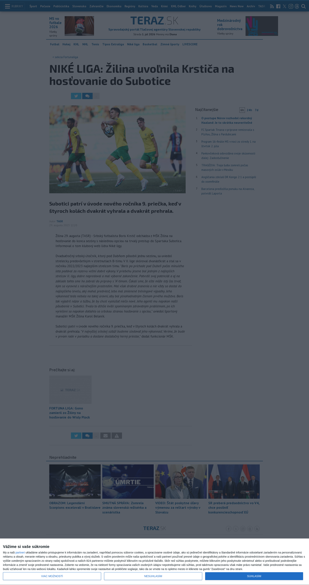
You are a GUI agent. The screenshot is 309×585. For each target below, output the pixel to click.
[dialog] (154, 562)
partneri (20, 552)
